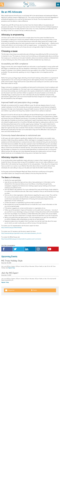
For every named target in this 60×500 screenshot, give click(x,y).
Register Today (11, 267)
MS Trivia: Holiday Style (11, 261)
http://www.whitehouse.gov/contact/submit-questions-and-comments (21, 239)
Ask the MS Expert (9, 273)
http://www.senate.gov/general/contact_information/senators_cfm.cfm (21, 233)
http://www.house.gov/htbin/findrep (11, 227)
